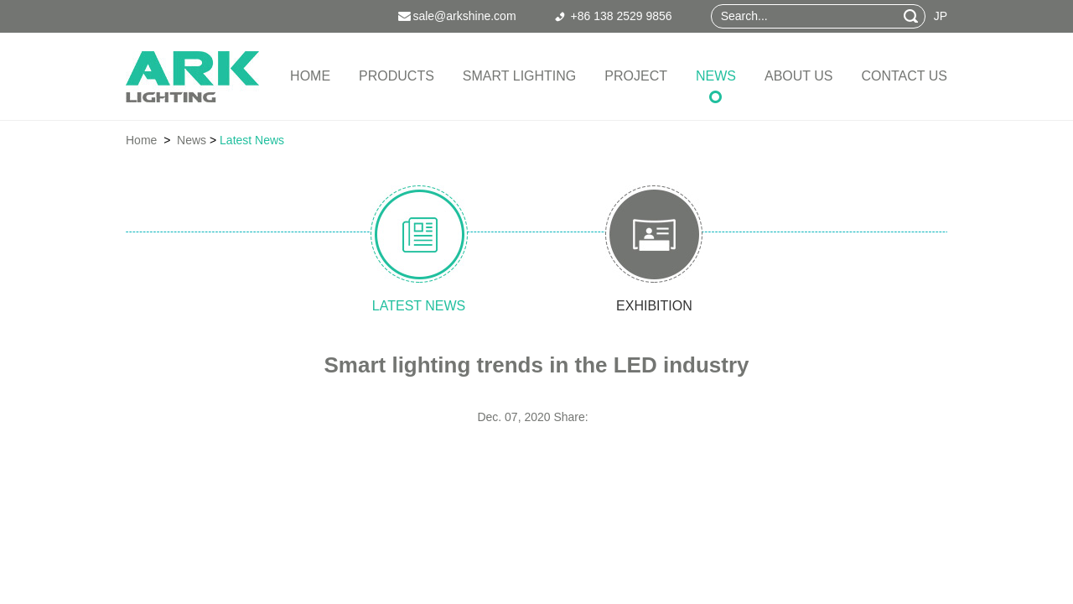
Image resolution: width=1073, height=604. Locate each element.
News (716, 76)
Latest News (252, 140)
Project (635, 76)
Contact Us (904, 76)
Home (310, 76)
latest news (393, 306)
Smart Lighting (519, 76)
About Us (799, 76)
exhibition (679, 306)
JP (940, 16)
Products (396, 76)
